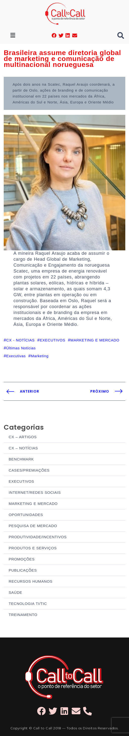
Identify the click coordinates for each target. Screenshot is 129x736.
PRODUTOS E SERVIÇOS (33, 548)
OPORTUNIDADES (26, 515)
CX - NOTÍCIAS (20, 340)
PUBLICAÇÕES (23, 570)
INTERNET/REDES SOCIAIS (35, 492)
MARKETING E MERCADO (33, 503)
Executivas (16, 356)
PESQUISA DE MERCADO (33, 526)
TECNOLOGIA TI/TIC (28, 603)
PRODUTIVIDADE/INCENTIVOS (38, 537)
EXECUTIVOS (21, 481)
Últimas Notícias (21, 348)
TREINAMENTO (23, 615)
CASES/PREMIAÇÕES (29, 470)
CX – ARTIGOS (23, 437)
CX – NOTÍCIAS (23, 448)
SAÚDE (15, 592)
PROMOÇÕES (22, 559)
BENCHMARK (21, 459)
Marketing (39, 356)
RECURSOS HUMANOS (30, 581)
